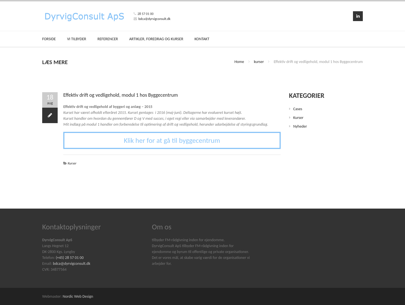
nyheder (300, 126)
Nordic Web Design (78, 296)
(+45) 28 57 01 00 (70, 257)
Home (239, 61)
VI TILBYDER (76, 39)
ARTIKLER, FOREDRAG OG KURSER (156, 39)
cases (297, 109)
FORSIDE (49, 39)
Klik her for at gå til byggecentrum (172, 140)
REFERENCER (107, 39)
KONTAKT (202, 39)
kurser (259, 61)
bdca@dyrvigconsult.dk (154, 19)
